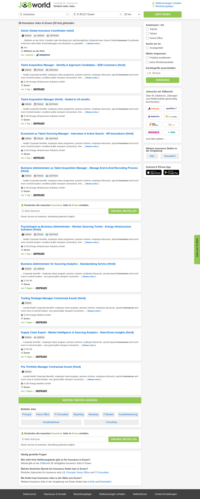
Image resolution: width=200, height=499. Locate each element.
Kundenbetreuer (51, 422)
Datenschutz (29, 494)
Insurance (28, 23)
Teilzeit (153, 33)
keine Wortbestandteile (161, 62)
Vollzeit (153, 29)
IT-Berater (108, 414)
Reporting (78, 414)
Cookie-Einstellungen (166, 494)
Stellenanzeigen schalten (169, 3)
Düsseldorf (105, 481)
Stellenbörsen (140, 494)
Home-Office (156, 38)
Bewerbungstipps (165, 6)
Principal (26, 414)
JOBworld (45, 463)
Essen (48, 23)
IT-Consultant (61, 414)
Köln (92, 481)
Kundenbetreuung (128, 414)
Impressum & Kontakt (55, 494)
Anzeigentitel (156, 48)
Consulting (111, 422)
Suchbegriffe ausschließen (161, 68)
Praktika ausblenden (160, 57)
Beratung (93, 414)
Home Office (42, 414)
